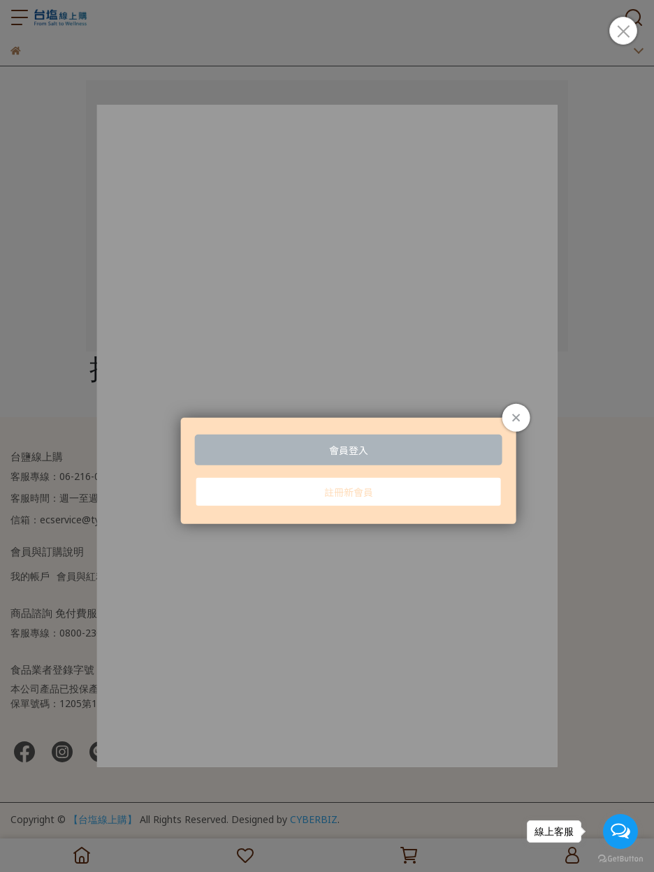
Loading (327, 436)
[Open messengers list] (620, 831)
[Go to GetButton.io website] (620, 858)
